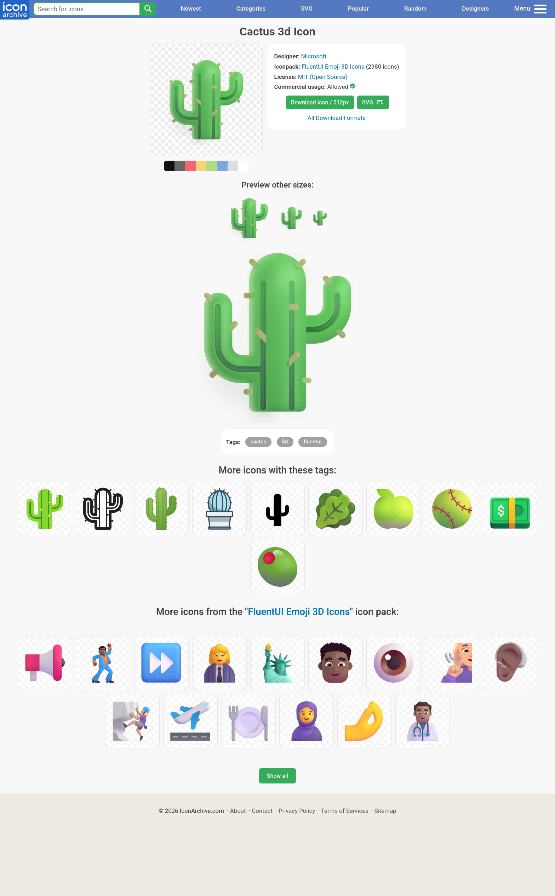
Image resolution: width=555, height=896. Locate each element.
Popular (358, 8)
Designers (475, 8)
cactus (259, 441)
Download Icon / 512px (320, 102)
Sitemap (385, 810)
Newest (191, 8)
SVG (307, 8)
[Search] (147, 9)
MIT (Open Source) (323, 76)
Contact (262, 810)
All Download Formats (337, 117)
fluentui (313, 441)
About (238, 810)
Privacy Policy (297, 810)
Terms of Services (344, 810)
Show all (277, 775)
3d (285, 441)
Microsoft (314, 56)
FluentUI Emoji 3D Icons (333, 66)
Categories (251, 8)
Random (415, 8)
